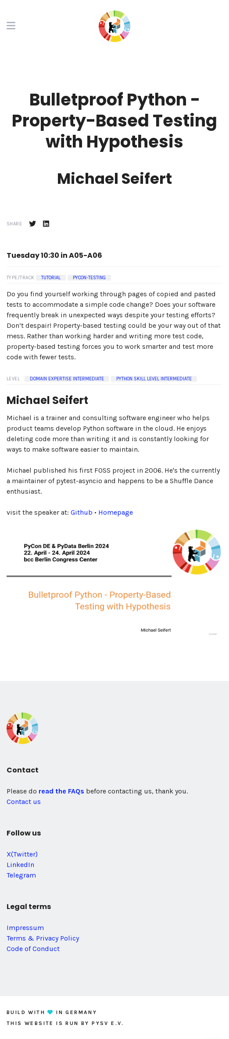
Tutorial (51, 278)
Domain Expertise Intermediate (67, 379)
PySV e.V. (108, 1023)
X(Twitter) (22, 854)
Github (82, 512)
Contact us (24, 801)
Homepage (115, 512)
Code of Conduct (33, 948)
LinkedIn (20, 864)
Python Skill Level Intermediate (154, 379)
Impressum (25, 927)
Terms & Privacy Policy (43, 938)
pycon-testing (89, 278)
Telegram (21, 875)
